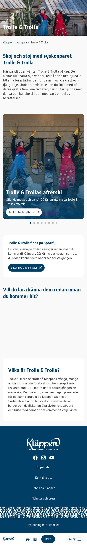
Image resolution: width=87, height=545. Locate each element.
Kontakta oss (43, 477)
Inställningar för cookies (43, 525)
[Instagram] (43, 458)
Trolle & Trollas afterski (21, 212)
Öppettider (43, 467)
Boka (48, 539)
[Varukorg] (28, 539)
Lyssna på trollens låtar (24, 267)
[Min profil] (35, 539)
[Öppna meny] (75, 539)
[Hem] (9, 539)
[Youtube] (51, 458)
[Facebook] (35, 458)
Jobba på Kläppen (43, 488)
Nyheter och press (43, 498)
